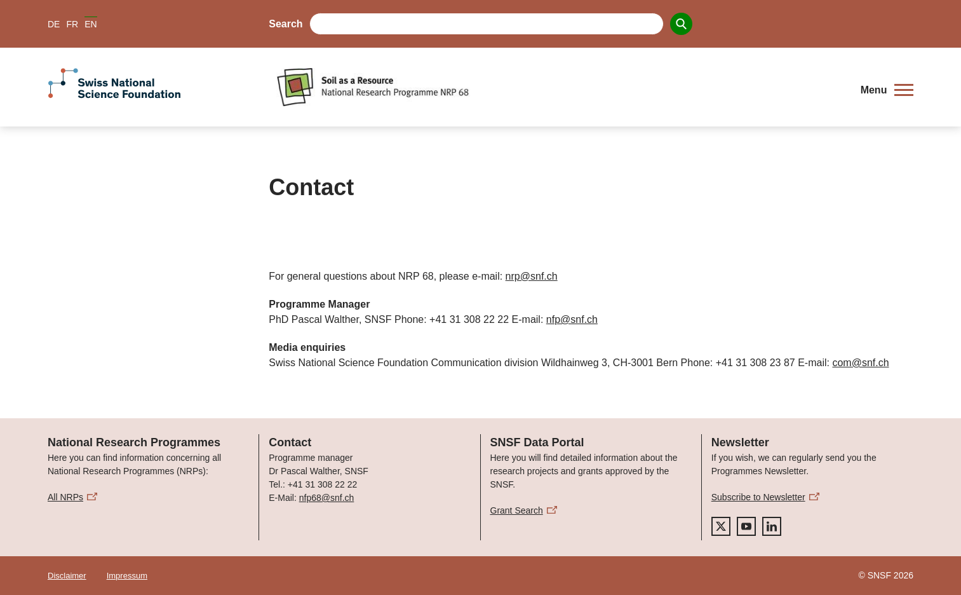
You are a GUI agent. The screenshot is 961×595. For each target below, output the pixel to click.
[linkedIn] (771, 526)
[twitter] (720, 526)
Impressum (127, 575)
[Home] (560, 87)
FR (72, 24)
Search (285, 23)
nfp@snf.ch (572, 319)
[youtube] (746, 526)
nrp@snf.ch (532, 276)
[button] (887, 90)
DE (54, 24)
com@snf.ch (860, 362)
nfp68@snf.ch (326, 498)
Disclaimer (67, 575)
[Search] (681, 24)
